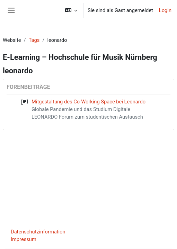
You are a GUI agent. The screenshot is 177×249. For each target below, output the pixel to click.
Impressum (23, 239)
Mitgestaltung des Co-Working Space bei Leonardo (88, 102)
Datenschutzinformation (38, 232)
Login (165, 10)
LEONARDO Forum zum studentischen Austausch (87, 117)
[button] (71, 10)
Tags (34, 40)
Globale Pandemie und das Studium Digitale (81, 109)
